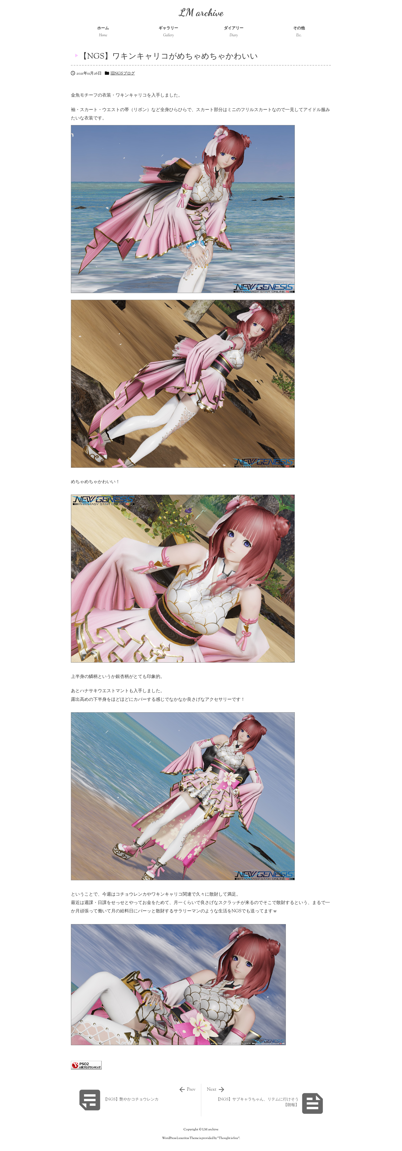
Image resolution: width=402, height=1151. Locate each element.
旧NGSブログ (123, 73)
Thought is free (228, 1138)
